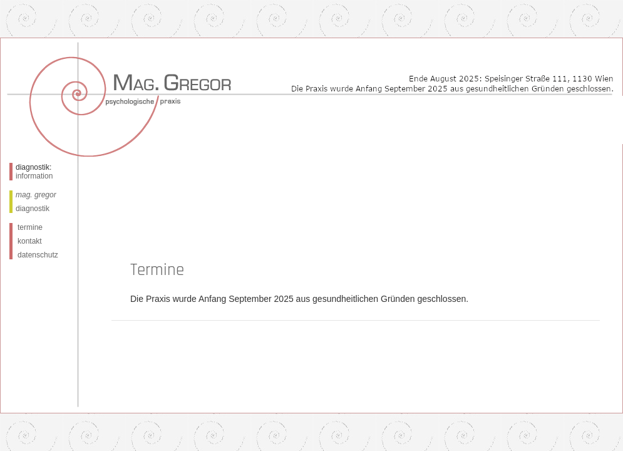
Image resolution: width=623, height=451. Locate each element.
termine (30, 227)
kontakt (30, 241)
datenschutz (38, 255)
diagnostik (32, 208)
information (34, 176)
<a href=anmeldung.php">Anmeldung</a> (367, 286)
